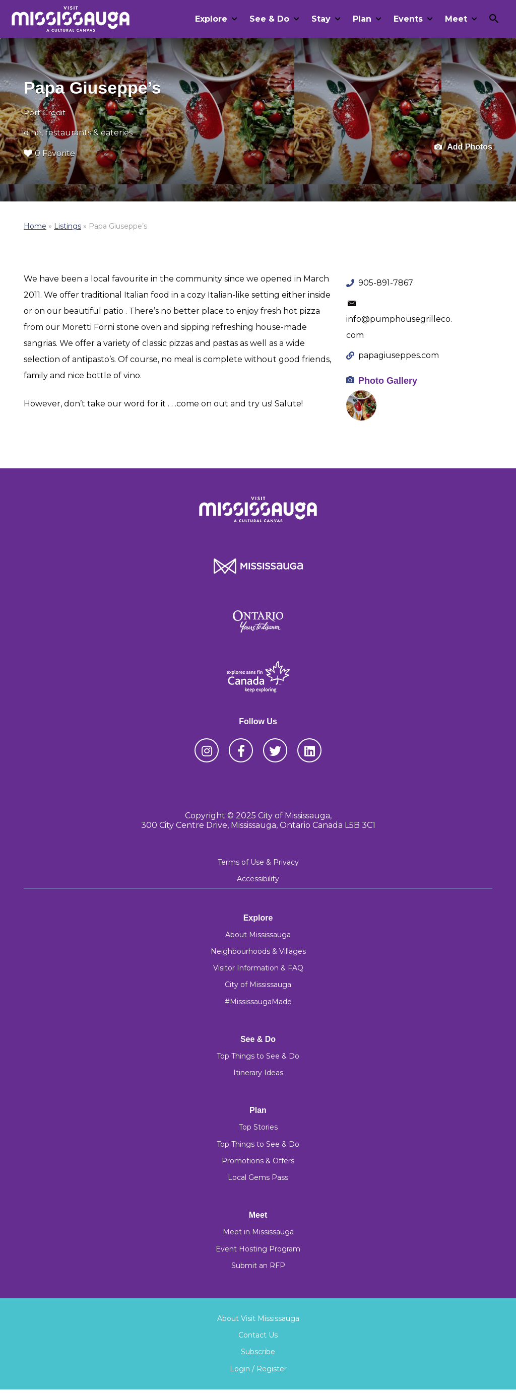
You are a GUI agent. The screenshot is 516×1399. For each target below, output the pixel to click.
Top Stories (258, 1127)
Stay (321, 19)
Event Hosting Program (258, 1248)
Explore (211, 19)
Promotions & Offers (258, 1160)
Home (35, 226)
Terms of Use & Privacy (258, 862)
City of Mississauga (258, 984)
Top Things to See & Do (258, 1056)
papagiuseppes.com (398, 355)
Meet (456, 19)
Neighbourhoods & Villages (258, 951)
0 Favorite (49, 153)
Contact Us (258, 1335)
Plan (362, 19)
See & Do (269, 19)
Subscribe (258, 1351)
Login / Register (258, 1368)
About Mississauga (258, 934)
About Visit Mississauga (258, 1318)
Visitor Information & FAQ (258, 967)
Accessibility (258, 878)
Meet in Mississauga (258, 1231)
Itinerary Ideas (258, 1072)
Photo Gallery (387, 381)
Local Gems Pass (258, 1177)
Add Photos (463, 147)
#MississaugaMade (258, 1001)
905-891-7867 (385, 283)
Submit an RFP (258, 1265)
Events (408, 19)
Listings (67, 226)
